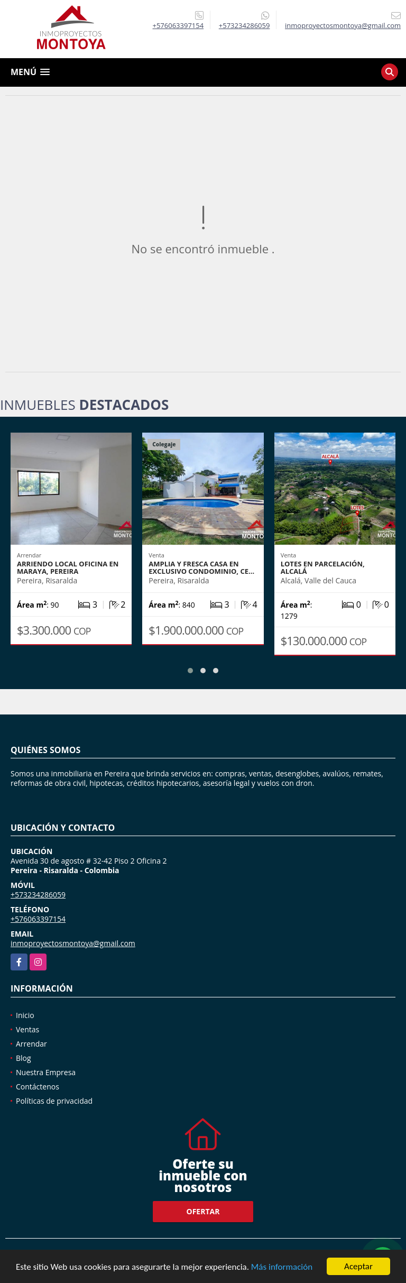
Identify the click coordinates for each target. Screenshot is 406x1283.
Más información (281, 1267)
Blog (23, 1058)
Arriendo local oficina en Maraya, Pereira (67, 567)
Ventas (27, 1029)
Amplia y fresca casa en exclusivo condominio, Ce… (201, 567)
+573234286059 (244, 25)
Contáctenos (37, 1087)
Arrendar (31, 1044)
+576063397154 (178, 25)
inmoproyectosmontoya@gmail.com (73, 943)
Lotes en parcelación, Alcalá (323, 567)
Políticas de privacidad (54, 1101)
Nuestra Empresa (46, 1072)
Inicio (25, 1015)
